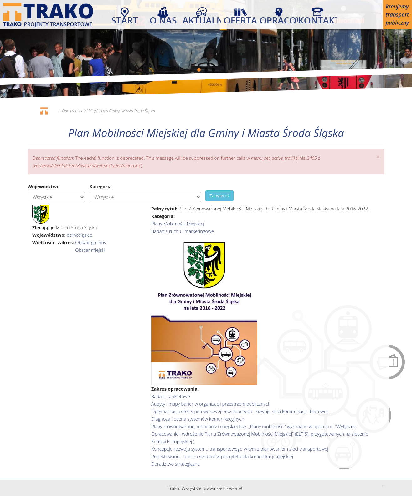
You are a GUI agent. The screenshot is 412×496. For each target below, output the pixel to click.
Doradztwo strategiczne (175, 464)
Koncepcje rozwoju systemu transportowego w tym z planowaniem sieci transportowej (239, 449)
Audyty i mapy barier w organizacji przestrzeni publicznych (210, 404)
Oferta (240, 18)
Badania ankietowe (170, 396)
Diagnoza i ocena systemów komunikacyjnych (197, 419)
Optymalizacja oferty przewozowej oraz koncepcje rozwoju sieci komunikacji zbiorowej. (240, 411)
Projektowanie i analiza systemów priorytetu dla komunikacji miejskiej (222, 456)
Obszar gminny (90, 242)
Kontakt (317, 18)
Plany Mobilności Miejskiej (177, 223)
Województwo (43, 186)
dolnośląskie (79, 235)
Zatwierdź (219, 196)
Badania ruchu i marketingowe (182, 231)
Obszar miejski (90, 250)
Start (124, 18)
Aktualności (202, 18)
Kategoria (101, 186)
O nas (163, 18)
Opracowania (279, 18)
